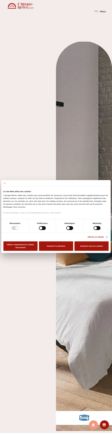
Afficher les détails (95, 237)
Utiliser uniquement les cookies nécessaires (20, 246)
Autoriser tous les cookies (91, 246)
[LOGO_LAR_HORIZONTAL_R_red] (22, 6)
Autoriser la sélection (56, 246)
